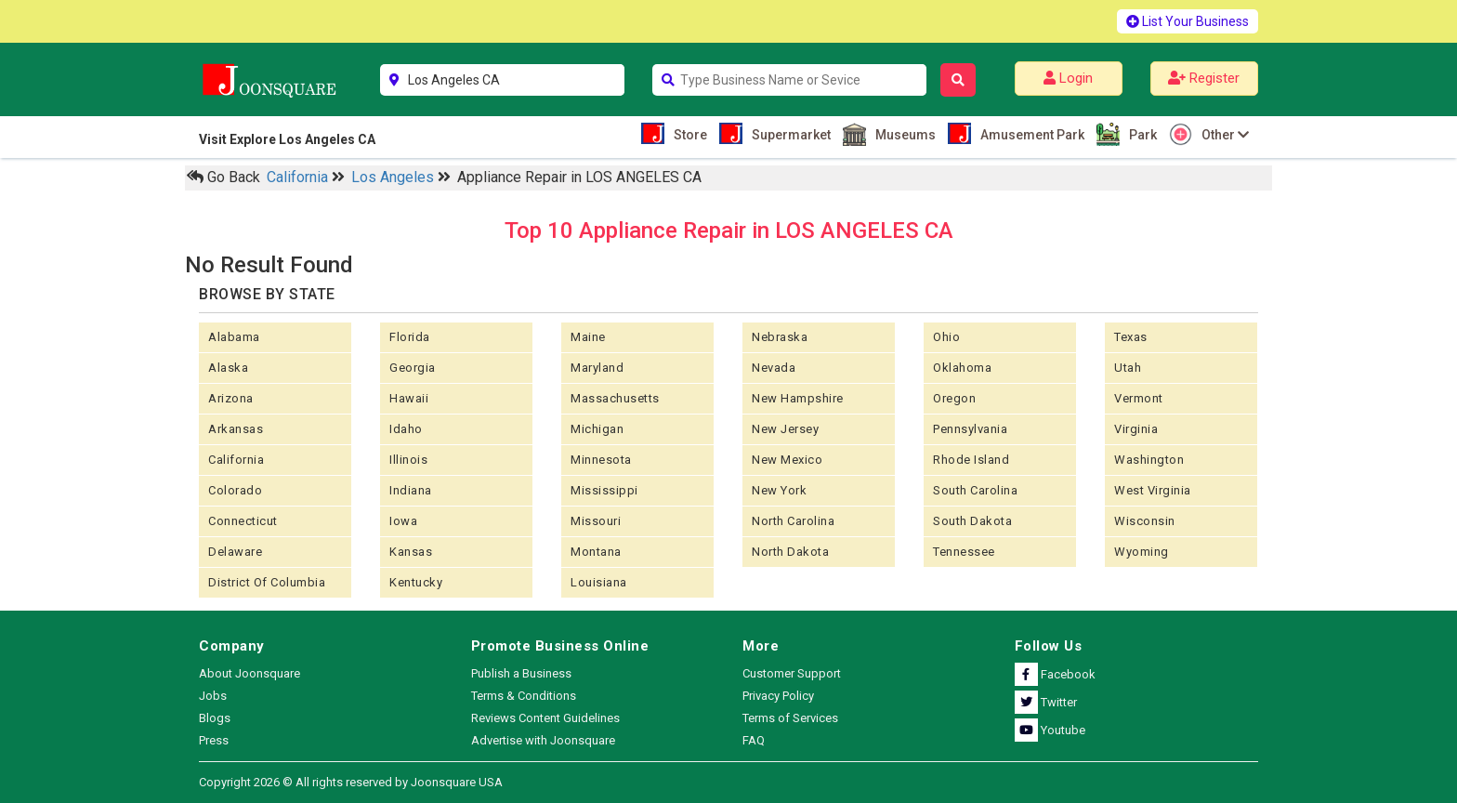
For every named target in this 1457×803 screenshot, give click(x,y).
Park (1140, 134)
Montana (596, 552)
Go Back (223, 177)
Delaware (235, 552)
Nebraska (779, 337)
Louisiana (599, 582)
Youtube (1050, 730)
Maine (588, 337)
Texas (1131, 337)
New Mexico (787, 460)
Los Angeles (394, 177)
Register (1204, 78)
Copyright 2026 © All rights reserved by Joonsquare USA (351, 782)
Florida (409, 337)
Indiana (410, 490)
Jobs (213, 696)
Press (214, 740)
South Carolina (975, 490)
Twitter (1046, 702)
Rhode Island (971, 460)
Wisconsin (1144, 521)
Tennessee (964, 552)
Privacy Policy (778, 696)
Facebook (1055, 674)
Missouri (596, 521)
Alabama (234, 337)
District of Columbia (266, 582)
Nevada (773, 368)
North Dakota (790, 552)
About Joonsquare (249, 673)
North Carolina (793, 521)
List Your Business (1187, 21)
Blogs (214, 718)
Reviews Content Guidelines (545, 718)
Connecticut (243, 521)
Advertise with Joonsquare (543, 740)
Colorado (235, 490)
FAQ (753, 740)
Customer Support (791, 673)
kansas (410, 552)
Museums (903, 134)
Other (1223, 134)
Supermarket (789, 133)
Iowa (403, 521)
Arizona (231, 398)
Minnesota (601, 460)
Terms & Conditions (523, 696)
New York (779, 490)
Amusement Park (1030, 133)
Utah (1127, 368)
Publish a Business (521, 673)
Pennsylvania (970, 429)
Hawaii (408, 398)
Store (688, 133)
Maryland (597, 368)
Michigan (597, 429)
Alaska (228, 368)
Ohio (946, 337)
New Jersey (785, 429)
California (299, 177)
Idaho (406, 429)
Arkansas (235, 429)
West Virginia (1152, 490)
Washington (1149, 460)
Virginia (1136, 429)
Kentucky (415, 582)
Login (1068, 78)
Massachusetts (615, 398)
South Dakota (972, 521)
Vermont (1138, 398)
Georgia (412, 368)
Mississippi (604, 490)
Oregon (954, 398)
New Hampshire (798, 398)
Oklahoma (962, 368)
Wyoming (1141, 552)
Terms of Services (790, 718)
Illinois (408, 460)
